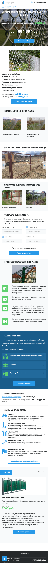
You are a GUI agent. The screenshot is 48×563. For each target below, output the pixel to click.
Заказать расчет (24, 532)
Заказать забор (24, 41)
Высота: (8, 237)
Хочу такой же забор (23, 101)
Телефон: (30, 237)
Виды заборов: (8, 227)
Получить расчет (24, 253)
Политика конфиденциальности (24, 248)
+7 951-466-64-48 (38, 2)
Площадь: (33, 227)
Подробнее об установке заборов (24, 461)
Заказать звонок (24, 383)
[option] (23, 77)
